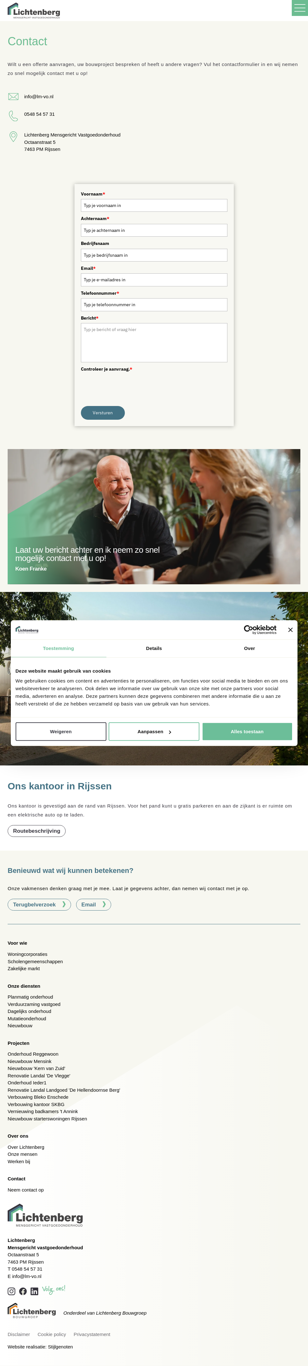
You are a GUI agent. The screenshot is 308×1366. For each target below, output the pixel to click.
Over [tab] (249, 648)
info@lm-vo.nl (26, 1276)
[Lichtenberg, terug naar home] (34, 10)
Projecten (18, 1043)
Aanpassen (154, 731)
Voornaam (93, 194)
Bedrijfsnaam (95, 243)
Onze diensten (24, 986)
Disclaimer (19, 1334)
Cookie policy (52, 1334)
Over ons (18, 1136)
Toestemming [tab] (58, 648)
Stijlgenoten (60, 1346)
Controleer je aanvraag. (106, 369)
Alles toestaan (247, 731)
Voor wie (17, 943)
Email (88, 268)
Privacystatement (92, 1334)
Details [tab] (154, 648)
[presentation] (129, 386)
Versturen (103, 413)
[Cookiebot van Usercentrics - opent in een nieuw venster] (248, 629)
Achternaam (95, 218)
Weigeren (61, 731)
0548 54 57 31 (27, 1269)
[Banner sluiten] (290, 629)
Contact (16, 1178)
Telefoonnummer (100, 293)
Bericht (89, 318)
